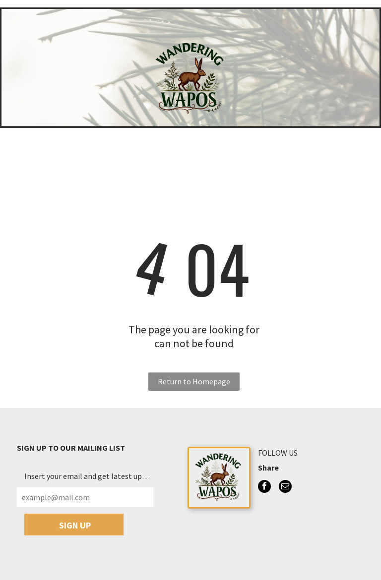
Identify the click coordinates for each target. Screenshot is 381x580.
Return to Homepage (194, 381)
